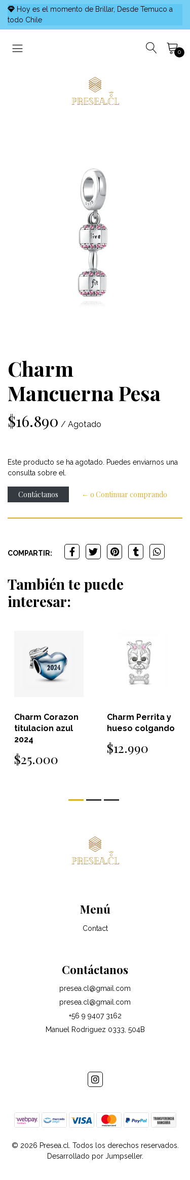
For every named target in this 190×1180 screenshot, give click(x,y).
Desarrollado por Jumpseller (94, 1156)
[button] (76, 800)
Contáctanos (38, 494)
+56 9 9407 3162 (95, 1016)
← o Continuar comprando (124, 494)
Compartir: (30, 553)
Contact (95, 928)
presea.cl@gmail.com (95, 988)
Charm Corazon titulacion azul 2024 (46, 728)
